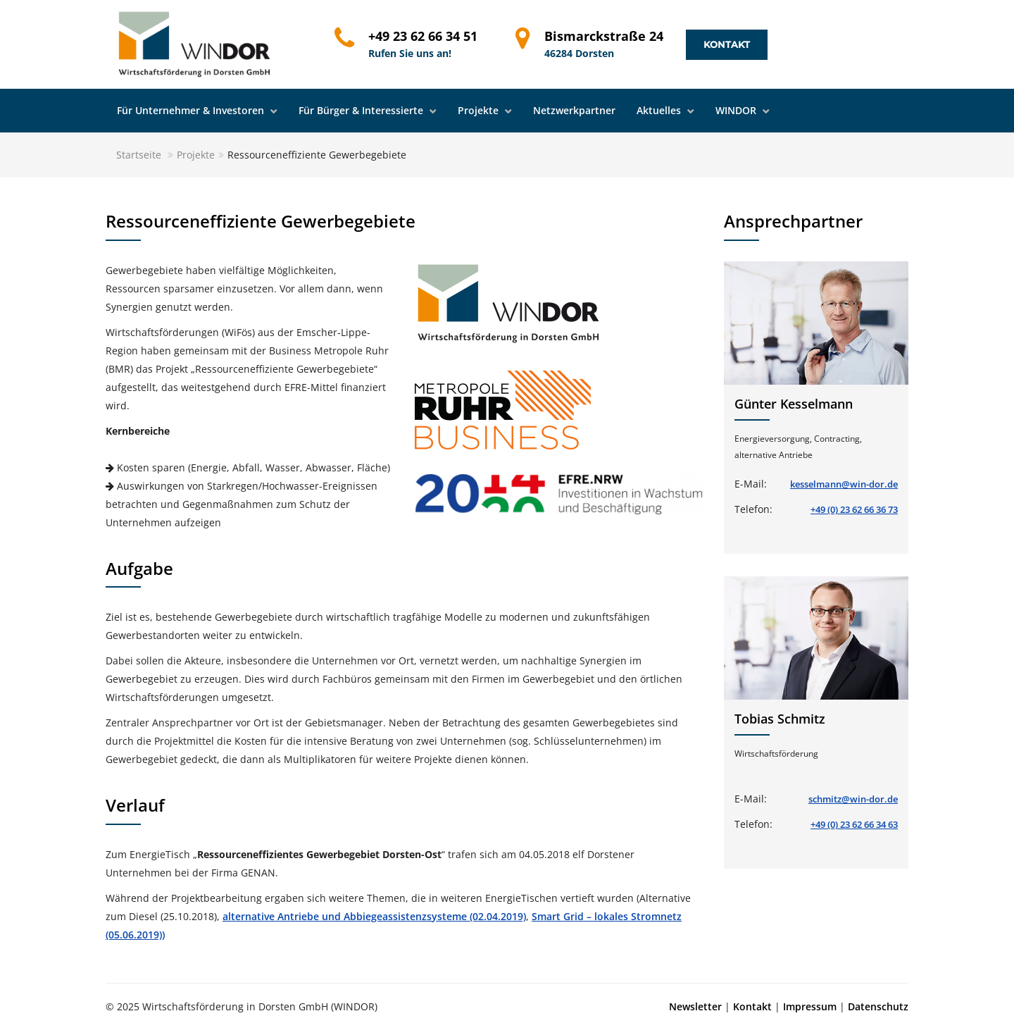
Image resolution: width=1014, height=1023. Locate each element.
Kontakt (726, 44)
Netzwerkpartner (574, 110)
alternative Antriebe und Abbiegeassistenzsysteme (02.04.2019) (374, 916)
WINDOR (737, 110)
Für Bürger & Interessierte (362, 110)
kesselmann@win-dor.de (844, 484)
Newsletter (695, 1006)
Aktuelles (660, 110)
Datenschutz (878, 1006)
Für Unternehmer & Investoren (192, 110)
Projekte (479, 110)
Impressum (810, 1006)
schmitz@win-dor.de (853, 799)
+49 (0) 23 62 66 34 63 (854, 824)
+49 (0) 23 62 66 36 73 (854, 509)
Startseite (138, 154)
